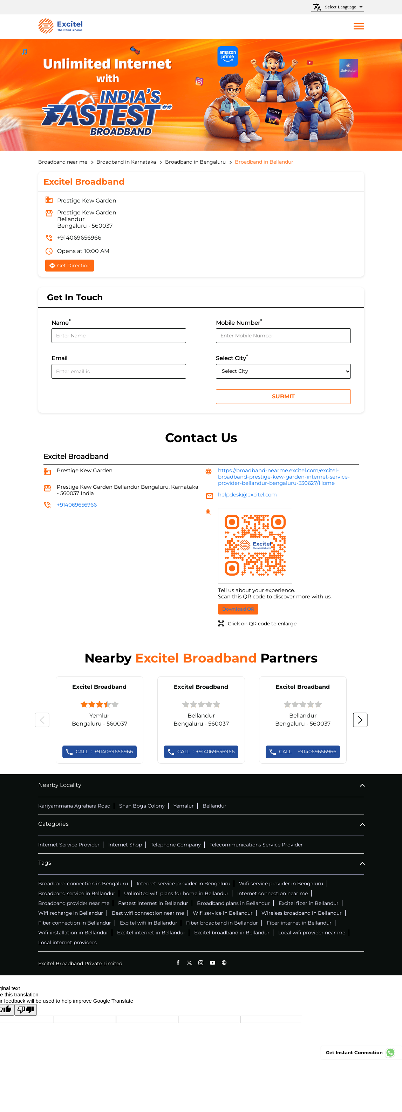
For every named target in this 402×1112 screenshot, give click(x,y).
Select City (232, 357)
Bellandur (214, 806)
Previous (42, 720)
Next (360, 720)
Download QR (238, 609)
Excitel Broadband (99, 687)
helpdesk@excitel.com (247, 494)
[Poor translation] (25, 1010)
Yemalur (183, 806)
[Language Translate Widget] (343, 7)
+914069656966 (79, 237)
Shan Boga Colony (142, 806)
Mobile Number (239, 322)
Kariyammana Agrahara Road (74, 806)
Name (61, 322)
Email (59, 358)
